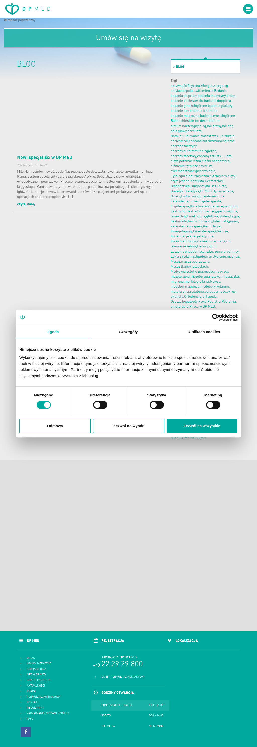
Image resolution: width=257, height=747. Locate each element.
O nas (31, 658)
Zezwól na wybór (128, 426)
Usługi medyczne (39, 663)
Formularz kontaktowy (44, 697)
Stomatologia (36, 669)
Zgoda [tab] (53, 332)
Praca (31, 691)
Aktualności (36, 685)
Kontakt (33, 702)
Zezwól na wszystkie (202, 426)
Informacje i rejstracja (119, 657)
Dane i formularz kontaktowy (123, 677)
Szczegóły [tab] (128, 332)
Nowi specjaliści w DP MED (44, 157)
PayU (30, 719)
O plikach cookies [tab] (203, 332)
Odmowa (55, 426)
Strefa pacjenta (38, 680)
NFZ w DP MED (36, 674)
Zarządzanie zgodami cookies (48, 713)
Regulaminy (35, 708)
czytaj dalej (26, 204)
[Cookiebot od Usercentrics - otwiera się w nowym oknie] (216, 317)
